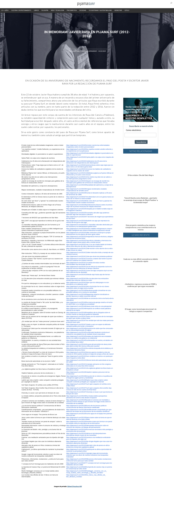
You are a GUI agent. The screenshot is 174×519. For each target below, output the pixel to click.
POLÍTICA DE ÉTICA (77, 512)
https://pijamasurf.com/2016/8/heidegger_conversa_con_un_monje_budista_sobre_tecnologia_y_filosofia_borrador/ (86, 472)
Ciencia (34, 499)
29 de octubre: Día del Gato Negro (141, 175)
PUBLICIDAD (45, 512)
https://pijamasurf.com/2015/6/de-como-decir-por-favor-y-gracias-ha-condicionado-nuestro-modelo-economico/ (89, 201)
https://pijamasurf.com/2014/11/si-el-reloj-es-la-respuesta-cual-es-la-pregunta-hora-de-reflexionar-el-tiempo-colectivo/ (89, 267)
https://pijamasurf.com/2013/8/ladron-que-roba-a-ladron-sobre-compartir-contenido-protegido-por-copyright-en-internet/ (87, 381)
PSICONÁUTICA (72, 10)
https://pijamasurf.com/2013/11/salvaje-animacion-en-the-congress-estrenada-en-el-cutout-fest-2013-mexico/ (88, 365)
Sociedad (98, 499)
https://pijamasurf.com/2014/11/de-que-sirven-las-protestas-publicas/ (89, 256)
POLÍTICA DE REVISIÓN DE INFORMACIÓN (99, 512)
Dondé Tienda (94, 516)
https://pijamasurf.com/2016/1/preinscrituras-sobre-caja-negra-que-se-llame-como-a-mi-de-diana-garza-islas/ (89, 166)
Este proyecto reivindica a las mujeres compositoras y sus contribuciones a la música (140, 227)
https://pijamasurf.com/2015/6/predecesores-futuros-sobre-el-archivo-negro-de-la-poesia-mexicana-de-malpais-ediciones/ (89, 205)
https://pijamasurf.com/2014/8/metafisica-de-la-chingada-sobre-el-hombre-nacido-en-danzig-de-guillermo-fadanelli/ (88, 313)
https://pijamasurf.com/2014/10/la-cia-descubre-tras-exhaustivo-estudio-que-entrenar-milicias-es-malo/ (87, 279)
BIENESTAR (118, 10)
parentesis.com (55, 516)
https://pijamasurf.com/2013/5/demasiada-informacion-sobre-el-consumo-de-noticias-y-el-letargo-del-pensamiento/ (87, 426)
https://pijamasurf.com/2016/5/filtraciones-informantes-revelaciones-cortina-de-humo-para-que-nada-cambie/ (89, 460)
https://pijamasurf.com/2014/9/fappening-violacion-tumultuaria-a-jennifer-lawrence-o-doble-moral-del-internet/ (87, 295)
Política (79, 499)
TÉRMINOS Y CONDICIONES (60, 512)
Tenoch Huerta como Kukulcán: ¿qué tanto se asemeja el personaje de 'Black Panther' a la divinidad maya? (141, 200)
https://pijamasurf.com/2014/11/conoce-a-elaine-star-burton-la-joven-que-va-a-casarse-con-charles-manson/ (89, 259)
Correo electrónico (133, 130)
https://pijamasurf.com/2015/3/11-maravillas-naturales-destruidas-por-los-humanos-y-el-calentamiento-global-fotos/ (89, 225)
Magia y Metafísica (69, 499)
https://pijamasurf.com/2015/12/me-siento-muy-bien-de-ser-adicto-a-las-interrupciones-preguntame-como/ (89, 178)
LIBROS (36, 10)
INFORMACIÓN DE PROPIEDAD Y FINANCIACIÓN (32, 516)
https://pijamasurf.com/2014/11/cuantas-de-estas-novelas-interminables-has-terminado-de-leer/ (85, 263)
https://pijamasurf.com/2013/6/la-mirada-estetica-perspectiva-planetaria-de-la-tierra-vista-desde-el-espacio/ (86, 397)
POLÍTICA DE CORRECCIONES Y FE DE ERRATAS (130, 512)
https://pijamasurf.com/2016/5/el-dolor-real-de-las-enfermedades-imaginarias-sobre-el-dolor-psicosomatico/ (88, 146)
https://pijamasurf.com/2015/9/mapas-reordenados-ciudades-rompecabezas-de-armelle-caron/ (86, 189)
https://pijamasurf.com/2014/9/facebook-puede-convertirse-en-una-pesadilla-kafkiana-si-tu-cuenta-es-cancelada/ (88, 291)
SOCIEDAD (82, 10)
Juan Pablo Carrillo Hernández (84, 51)
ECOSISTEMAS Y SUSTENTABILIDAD (100, 10)
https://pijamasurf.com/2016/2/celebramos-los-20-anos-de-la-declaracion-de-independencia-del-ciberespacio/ (86, 162)
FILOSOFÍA (44, 10)
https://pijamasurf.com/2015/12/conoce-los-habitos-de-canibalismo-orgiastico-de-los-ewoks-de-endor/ (88, 170)
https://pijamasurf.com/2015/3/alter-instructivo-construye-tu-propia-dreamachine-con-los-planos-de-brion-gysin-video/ (88, 233)
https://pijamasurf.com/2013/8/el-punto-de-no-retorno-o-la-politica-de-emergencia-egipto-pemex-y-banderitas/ (89, 377)
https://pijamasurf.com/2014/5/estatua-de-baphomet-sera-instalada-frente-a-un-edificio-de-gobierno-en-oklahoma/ (88, 337)
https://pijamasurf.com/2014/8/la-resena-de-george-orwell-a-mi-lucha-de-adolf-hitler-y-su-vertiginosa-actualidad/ (89, 303)
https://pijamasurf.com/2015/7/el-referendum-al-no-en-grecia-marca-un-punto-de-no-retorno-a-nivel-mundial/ (90, 197)
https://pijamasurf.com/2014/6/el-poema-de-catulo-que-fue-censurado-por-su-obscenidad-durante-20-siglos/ (89, 329)
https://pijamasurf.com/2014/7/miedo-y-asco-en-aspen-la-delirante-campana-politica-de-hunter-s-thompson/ (88, 325)
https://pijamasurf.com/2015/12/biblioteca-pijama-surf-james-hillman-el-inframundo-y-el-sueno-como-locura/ (90, 174)
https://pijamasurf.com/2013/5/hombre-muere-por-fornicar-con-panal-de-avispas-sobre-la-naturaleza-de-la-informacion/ (89, 422)
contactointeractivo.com (80, 516)
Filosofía (42, 499)
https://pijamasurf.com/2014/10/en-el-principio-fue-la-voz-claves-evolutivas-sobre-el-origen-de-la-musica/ (87, 287)
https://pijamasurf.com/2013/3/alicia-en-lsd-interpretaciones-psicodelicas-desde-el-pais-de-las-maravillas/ (86, 434)
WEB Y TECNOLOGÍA (57, 10)
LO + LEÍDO (5, 10)
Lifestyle (123, 499)
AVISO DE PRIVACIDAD (24, 512)
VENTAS (36, 512)
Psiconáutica (88, 499)
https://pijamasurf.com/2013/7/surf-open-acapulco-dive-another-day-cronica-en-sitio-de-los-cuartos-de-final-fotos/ (89, 389)
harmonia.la (66, 516)
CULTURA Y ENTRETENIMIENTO (21, 10)
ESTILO (127, 10)
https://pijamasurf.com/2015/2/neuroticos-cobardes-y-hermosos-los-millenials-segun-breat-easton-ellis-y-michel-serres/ (89, 241)
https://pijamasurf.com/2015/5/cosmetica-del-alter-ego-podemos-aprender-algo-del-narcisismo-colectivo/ (88, 213)
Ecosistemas (108, 499)
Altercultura (21, 499)
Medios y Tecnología (53, 499)
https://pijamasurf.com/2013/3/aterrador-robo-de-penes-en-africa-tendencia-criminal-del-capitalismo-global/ (88, 446)
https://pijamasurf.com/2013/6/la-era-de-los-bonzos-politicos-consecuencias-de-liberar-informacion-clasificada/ (86, 406)
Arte (87, 42)
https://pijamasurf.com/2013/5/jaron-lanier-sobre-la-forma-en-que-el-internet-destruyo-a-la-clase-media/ (89, 418)
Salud (116, 499)
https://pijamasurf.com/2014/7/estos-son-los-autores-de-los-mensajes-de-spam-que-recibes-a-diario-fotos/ (89, 317)
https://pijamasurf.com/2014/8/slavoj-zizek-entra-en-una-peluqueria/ (89, 306)
